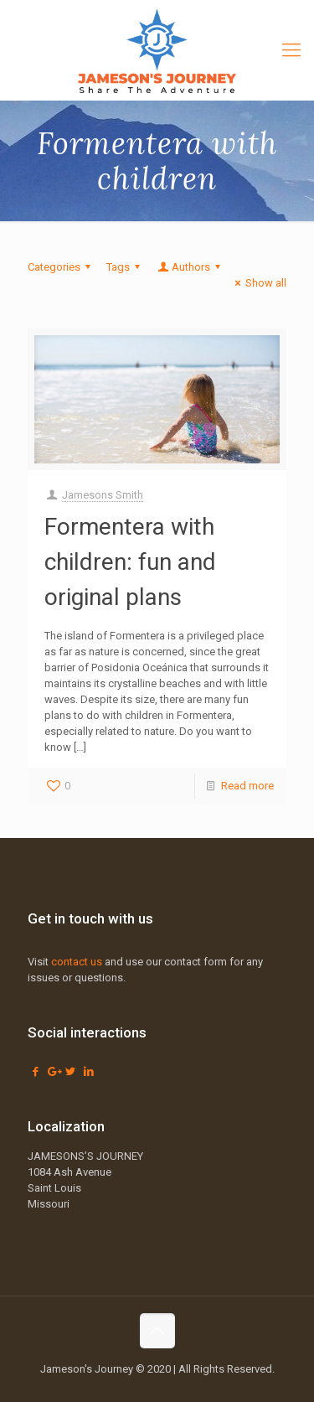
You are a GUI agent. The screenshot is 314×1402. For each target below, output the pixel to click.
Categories (61, 267)
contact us (76, 961)
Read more (247, 785)
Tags (125, 267)
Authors (190, 267)
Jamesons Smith (102, 495)
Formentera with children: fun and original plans (130, 562)
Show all (258, 283)
